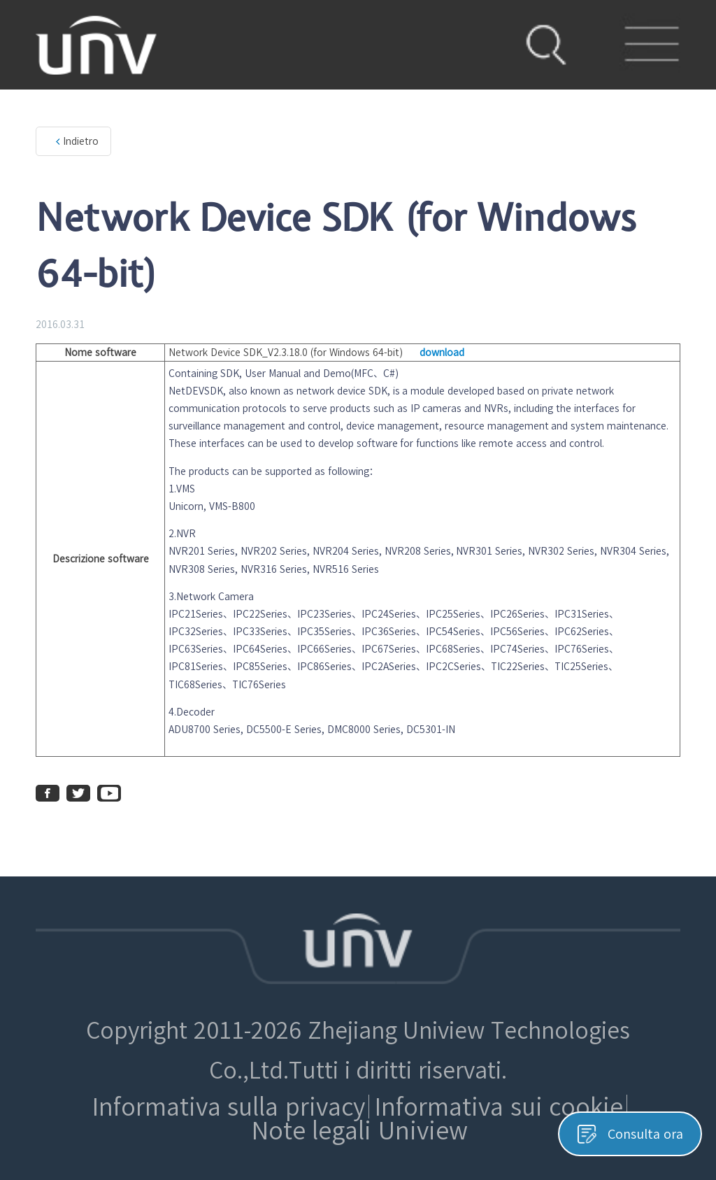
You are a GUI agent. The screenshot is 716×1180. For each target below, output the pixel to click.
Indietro (81, 141)
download (442, 352)
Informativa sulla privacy (228, 1106)
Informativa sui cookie (499, 1106)
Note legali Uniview (360, 1130)
